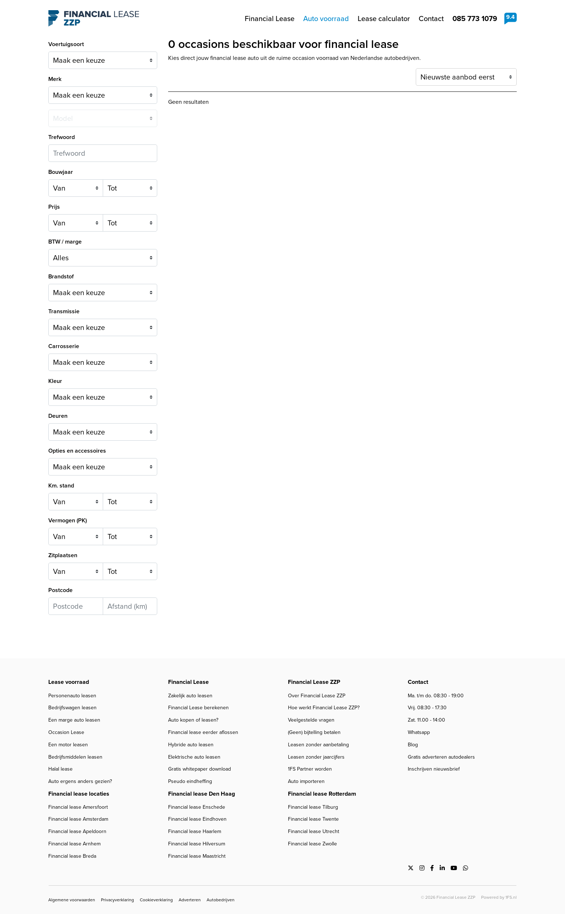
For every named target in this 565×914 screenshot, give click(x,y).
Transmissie (64, 311)
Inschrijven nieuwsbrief (434, 769)
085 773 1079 (474, 18)
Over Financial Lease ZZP (316, 695)
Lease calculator (384, 18)
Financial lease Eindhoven (197, 819)
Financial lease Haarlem (194, 831)
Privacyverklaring (117, 900)
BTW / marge (65, 241)
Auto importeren (306, 781)
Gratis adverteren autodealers (441, 757)
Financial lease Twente (313, 819)
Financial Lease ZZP (93, 18)
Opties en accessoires (77, 450)
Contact (431, 18)
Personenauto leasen (72, 695)
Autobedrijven (221, 900)
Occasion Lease (66, 732)
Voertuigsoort (66, 44)
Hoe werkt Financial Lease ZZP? (323, 707)
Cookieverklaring (156, 900)
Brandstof (61, 276)
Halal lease (60, 769)
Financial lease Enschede (196, 807)
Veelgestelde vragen (311, 720)
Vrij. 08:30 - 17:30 (427, 707)
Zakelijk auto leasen (190, 695)
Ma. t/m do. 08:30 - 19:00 (436, 695)
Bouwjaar (60, 172)
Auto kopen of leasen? (193, 720)
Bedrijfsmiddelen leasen (75, 757)
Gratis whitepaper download (199, 769)
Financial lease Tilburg (313, 807)
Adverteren (190, 900)
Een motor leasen (68, 744)
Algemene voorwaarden (71, 900)
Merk (54, 79)
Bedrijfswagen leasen (72, 707)
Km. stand (61, 485)
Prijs (54, 207)
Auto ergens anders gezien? (80, 781)
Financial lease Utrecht (313, 831)
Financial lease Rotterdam (322, 793)
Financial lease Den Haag (201, 793)
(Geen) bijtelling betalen (314, 732)
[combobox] (103, 292)
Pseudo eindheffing (190, 781)
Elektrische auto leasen (194, 757)
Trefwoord (61, 137)
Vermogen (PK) (67, 520)
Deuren (58, 416)
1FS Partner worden (310, 769)
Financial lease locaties (78, 793)
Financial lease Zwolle (312, 844)
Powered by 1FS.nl (499, 897)
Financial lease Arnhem (74, 844)
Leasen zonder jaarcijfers (316, 757)
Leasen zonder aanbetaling (318, 744)
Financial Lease (269, 18)
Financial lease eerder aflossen (203, 732)
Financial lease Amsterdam (78, 819)
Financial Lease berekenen (198, 707)
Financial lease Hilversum (196, 844)
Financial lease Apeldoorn (77, 831)
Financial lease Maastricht (196, 856)
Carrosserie (63, 346)
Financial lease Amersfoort (78, 807)
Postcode (60, 590)
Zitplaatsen (62, 555)
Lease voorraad (68, 682)
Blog (413, 744)
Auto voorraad (326, 18)
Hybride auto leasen (191, 744)
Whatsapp (419, 732)
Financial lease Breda (72, 856)
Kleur (55, 381)
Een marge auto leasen (74, 720)
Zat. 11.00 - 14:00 (426, 720)
